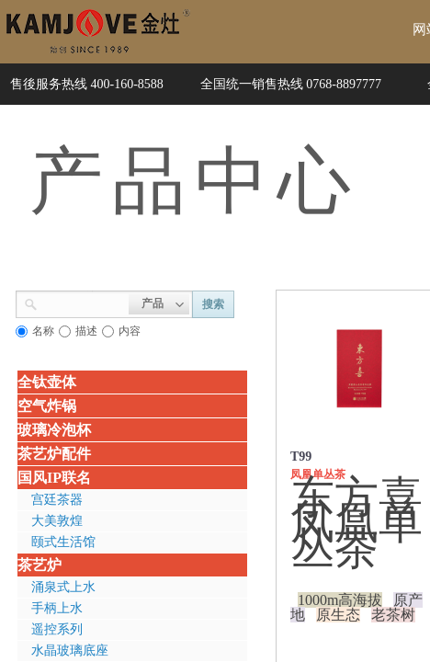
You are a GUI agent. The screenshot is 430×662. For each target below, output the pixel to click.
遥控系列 (57, 629)
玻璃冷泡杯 (54, 430)
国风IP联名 (54, 477)
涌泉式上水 (63, 587)
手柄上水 (57, 608)
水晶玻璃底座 (69, 650)
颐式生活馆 (63, 542)
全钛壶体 (46, 382)
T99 (300, 456)
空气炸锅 (46, 406)
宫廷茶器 (57, 500)
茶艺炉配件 (54, 454)
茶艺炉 (39, 565)
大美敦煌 (57, 521)
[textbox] (83, 302)
